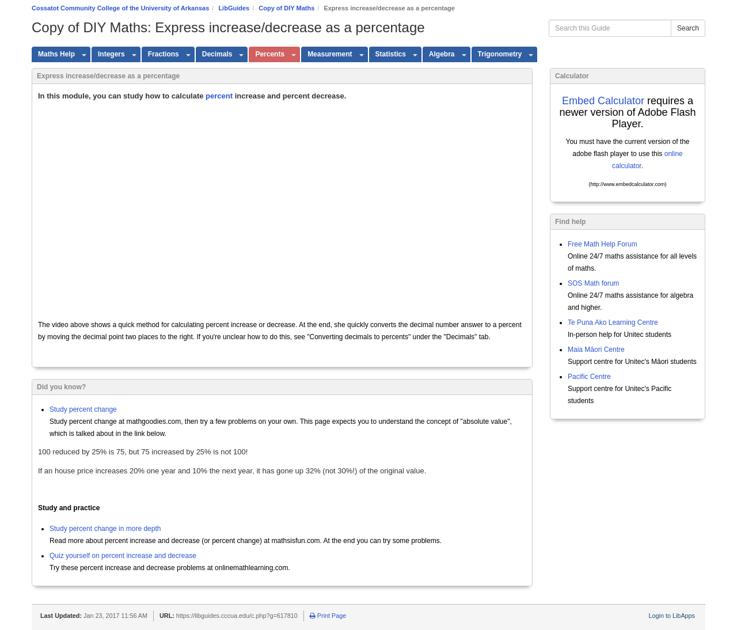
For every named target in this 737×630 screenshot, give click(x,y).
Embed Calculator (603, 101)
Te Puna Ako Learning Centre (613, 322)
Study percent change (83, 409)
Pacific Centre (589, 377)
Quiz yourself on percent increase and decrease (123, 556)
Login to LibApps (672, 615)
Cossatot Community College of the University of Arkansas (120, 8)
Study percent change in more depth (105, 529)
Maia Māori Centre (596, 350)
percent (219, 96)
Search (688, 28)
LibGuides (233, 8)
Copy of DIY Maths (286, 8)
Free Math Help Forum (602, 244)
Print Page (328, 615)
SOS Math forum (593, 283)
